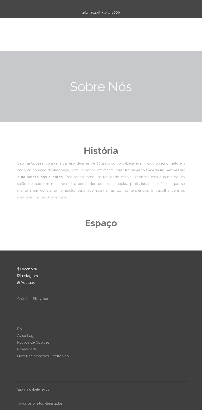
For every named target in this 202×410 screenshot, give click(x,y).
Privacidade (27, 349)
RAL (20, 329)
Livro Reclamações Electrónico (43, 356)
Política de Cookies (33, 342)
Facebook (27, 269)
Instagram (27, 276)
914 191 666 (111, 12)
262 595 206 (91, 12)
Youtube (26, 283)
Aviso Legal (26, 336)
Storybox (40, 299)
